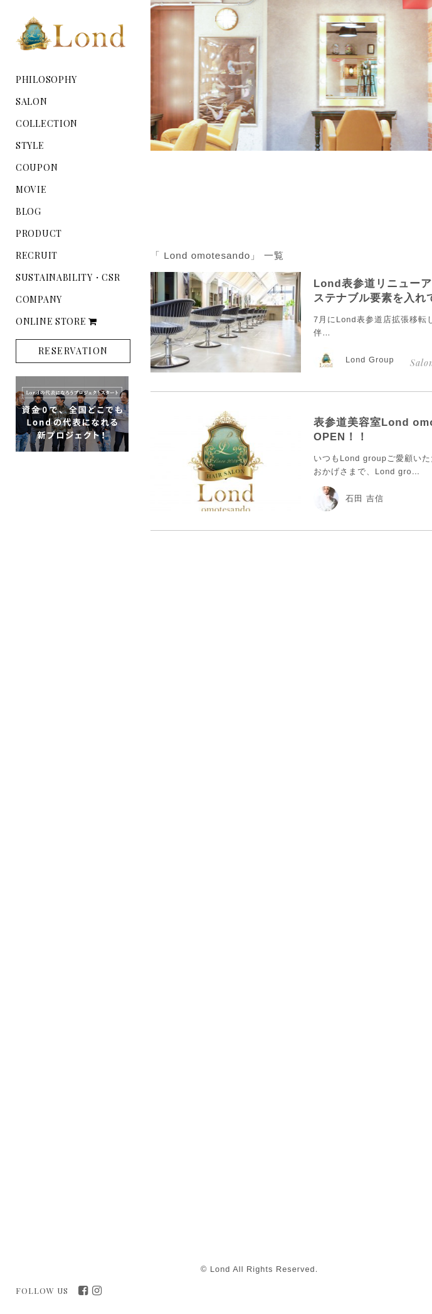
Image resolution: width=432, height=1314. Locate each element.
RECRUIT (37, 255)
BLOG (28, 211)
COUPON (37, 167)
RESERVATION (73, 351)
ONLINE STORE (56, 321)
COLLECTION (47, 123)
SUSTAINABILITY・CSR (68, 277)
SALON (32, 101)
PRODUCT (39, 233)
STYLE (30, 145)
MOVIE (31, 189)
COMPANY (39, 299)
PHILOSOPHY (46, 79)
